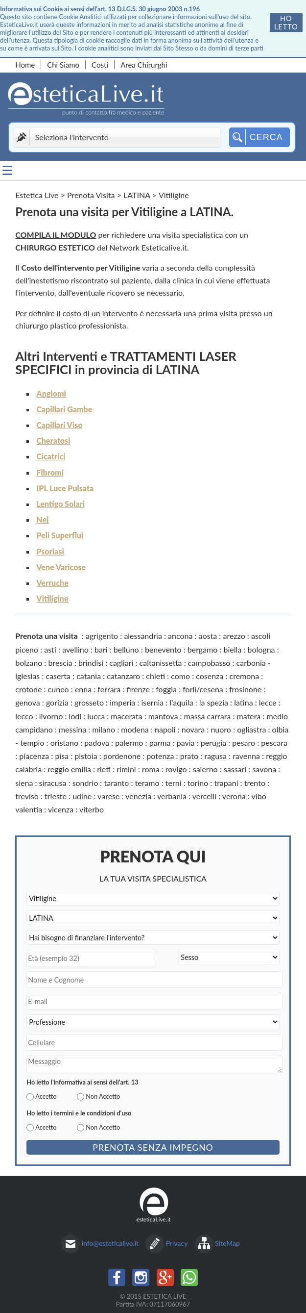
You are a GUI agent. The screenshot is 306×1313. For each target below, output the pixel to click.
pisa (62, 755)
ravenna (246, 755)
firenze (138, 689)
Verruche (52, 582)
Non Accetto (103, 1096)
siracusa (53, 782)
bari (101, 649)
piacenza (34, 755)
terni (173, 782)
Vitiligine (52, 598)
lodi (75, 716)
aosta (208, 635)
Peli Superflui (59, 535)
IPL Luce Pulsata (65, 488)
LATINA (136, 195)
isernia (152, 702)
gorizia (57, 702)
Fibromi (50, 472)
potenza (160, 755)
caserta (58, 676)
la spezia (213, 702)
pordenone (122, 755)
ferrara (108, 689)
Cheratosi (53, 440)
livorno (51, 716)
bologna (261, 649)
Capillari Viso (59, 424)
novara (193, 729)
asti (50, 649)
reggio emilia (69, 769)
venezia (138, 796)
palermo (129, 742)
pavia (186, 742)
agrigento (102, 635)
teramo (147, 782)
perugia (213, 742)
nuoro (221, 729)
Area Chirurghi (143, 64)
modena (135, 729)
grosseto (89, 702)
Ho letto (286, 22)
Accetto (45, 1096)
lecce (268, 702)
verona (234, 796)
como (180, 676)
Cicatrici (50, 456)
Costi (100, 64)
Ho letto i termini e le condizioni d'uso (78, 1113)
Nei (42, 519)
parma (160, 742)
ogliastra (251, 729)
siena (24, 782)
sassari (235, 769)
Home (25, 64)
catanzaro (123, 676)
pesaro (243, 742)
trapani (226, 782)
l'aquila (181, 702)
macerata (126, 716)
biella (233, 649)
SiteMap (227, 1243)
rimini (126, 769)
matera (249, 716)
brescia (60, 662)
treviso (27, 796)
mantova (163, 716)
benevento (163, 649)
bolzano (28, 662)
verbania (172, 796)
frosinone (245, 689)
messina (72, 729)
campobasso (209, 662)
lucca (96, 716)
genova (27, 702)
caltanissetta (161, 662)
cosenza (209, 676)
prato (189, 755)
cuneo (58, 689)
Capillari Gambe (64, 409)
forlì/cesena (203, 689)
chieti (155, 676)
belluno (126, 649)
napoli (165, 729)
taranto (116, 782)
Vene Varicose (61, 567)
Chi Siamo (63, 64)
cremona (244, 676)
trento (254, 782)
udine (82, 796)
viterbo (91, 809)
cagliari (121, 662)
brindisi (90, 662)
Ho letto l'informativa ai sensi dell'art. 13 (82, 1082)
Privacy (177, 1243)
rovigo (176, 769)
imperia (122, 702)
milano (103, 729)
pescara (274, 742)
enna (83, 689)
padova (96, 742)
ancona (180, 635)
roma (151, 769)
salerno (205, 769)
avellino (75, 649)
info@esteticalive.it (110, 1243)
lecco (24, 716)
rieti (104, 769)
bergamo (203, 649)
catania (88, 676)
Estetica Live (36, 195)
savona (264, 769)
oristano (64, 742)
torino (198, 782)
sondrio (85, 782)
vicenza (60, 809)
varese (108, 796)
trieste (56, 796)
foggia (166, 689)
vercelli (204, 796)
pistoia (85, 755)
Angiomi (51, 393)
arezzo (234, 635)
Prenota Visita (91, 195)
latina (243, 702)
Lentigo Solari (60, 503)
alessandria (143, 635)
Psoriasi (50, 551)
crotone (28, 689)
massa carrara (207, 716)
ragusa (215, 755)
